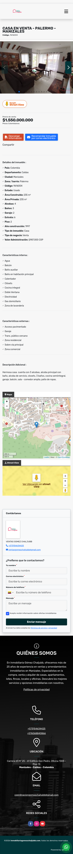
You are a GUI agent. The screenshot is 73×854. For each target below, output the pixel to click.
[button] (19, 91)
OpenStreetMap (64, 457)
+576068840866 (36, 733)
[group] (36, 67)
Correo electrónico (15, 576)
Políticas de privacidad (36, 689)
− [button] (7, 406)
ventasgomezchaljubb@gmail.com (24, 549)
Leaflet (46, 457)
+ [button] (7, 401)
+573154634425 (16, 545)
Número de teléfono (15, 587)
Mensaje (10, 598)
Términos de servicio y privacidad (44, 628)
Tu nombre (11, 565)
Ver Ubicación (31, 484)
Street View (14, 103)
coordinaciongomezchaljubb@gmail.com (37, 795)
